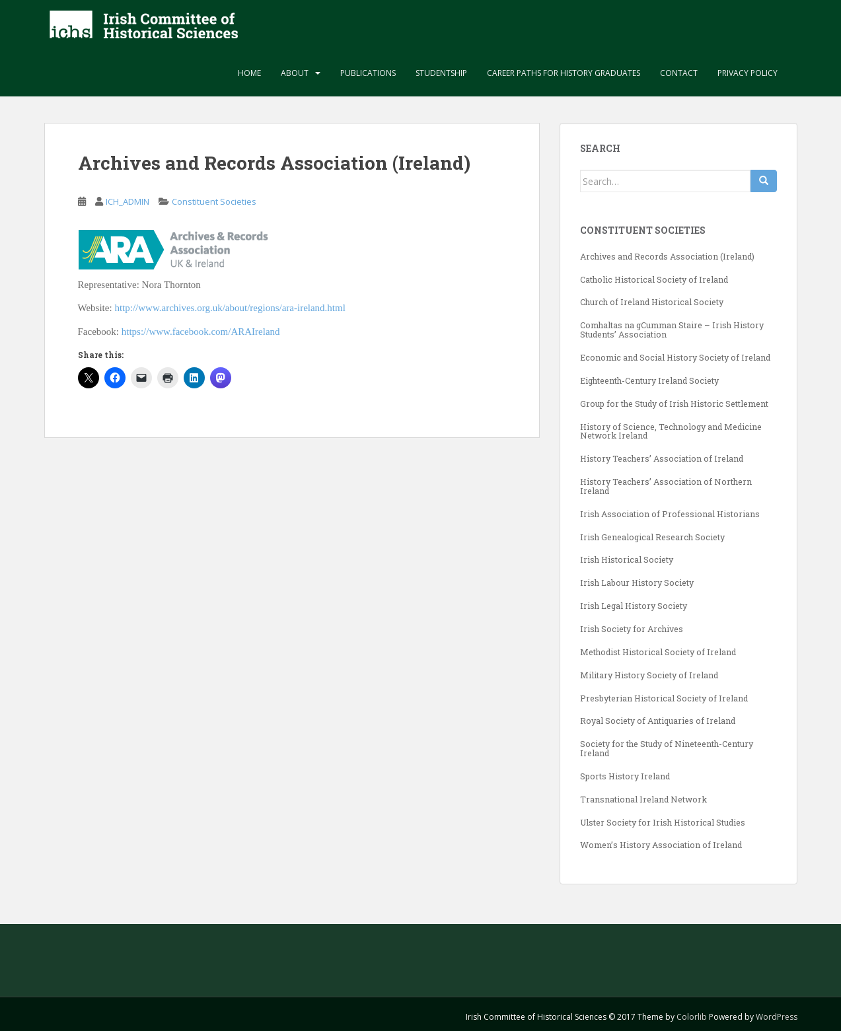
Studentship (441, 73)
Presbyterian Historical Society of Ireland (664, 698)
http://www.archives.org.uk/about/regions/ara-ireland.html (230, 307)
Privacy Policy (747, 73)
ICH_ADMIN (127, 201)
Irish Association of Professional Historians (670, 514)
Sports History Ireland (625, 776)
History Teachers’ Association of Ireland (661, 458)
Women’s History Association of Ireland (661, 844)
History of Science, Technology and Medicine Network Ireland (671, 431)
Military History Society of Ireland (649, 675)
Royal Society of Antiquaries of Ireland (657, 720)
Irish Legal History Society (633, 605)
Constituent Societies (214, 201)
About (295, 73)
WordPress (776, 1016)
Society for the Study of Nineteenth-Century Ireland (666, 748)
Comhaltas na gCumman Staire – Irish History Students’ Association (672, 329)
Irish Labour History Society (637, 582)
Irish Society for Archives (631, 628)
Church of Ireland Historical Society (651, 302)
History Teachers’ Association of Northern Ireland (666, 486)
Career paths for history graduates (563, 73)
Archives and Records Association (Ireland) (667, 256)
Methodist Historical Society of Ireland (658, 652)
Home (249, 73)
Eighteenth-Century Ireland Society (649, 380)
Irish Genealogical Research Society (652, 537)
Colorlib (691, 1016)
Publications (368, 73)
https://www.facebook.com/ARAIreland (201, 331)
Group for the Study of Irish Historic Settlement (674, 403)
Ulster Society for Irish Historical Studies (662, 822)
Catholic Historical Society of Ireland (654, 279)
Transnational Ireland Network (643, 799)
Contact (679, 73)
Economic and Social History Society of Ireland (675, 357)
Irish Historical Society (626, 559)
